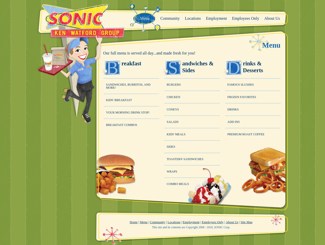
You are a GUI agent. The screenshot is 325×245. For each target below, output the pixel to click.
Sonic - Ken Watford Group (81, 20)
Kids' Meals (176, 134)
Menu (144, 222)
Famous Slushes (241, 84)
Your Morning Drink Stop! (128, 112)
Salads (173, 122)
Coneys (173, 109)
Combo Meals (178, 184)
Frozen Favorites (242, 97)
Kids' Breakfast (119, 100)
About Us (232, 222)
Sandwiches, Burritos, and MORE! (128, 86)
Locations (174, 222)
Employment (191, 222)
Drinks (233, 109)
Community (157, 222)
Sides (171, 146)
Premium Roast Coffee (246, 134)
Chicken (173, 97)
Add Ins (234, 122)
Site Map (247, 222)
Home (134, 222)
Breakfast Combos (121, 125)
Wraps (172, 171)
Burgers (174, 84)
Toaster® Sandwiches (185, 159)
